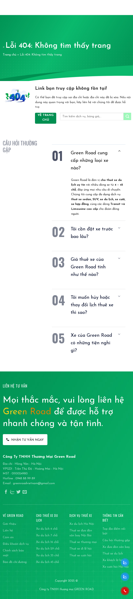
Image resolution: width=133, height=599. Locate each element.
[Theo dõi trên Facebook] (6, 492)
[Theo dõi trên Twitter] (18, 492)
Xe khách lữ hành (114, 560)
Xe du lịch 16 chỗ (47, 542)
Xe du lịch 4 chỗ (47, 528)
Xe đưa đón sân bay (116, 547)
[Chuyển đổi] (119, 151)
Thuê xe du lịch (113, 553)
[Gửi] (127, 116)
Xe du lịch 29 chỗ (47, 548)
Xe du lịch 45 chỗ (47, 562)
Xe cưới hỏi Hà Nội (116, 566)
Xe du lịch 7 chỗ (47, 535)
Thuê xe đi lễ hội (80, 548)
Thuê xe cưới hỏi (80, 555)
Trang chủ (9, 54)
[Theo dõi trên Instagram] (12, 492)
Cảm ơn (8, 537)
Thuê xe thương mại (83, 542)
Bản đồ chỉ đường (15, 562)
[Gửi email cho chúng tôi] (25, 492)
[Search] (121, 7)
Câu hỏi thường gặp (116, 540)
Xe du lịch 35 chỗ (47, 555)
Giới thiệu (9, 524)
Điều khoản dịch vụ (16, 544)
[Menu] (128, 7)
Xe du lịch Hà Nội (81, 524)
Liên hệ (8, 530)
